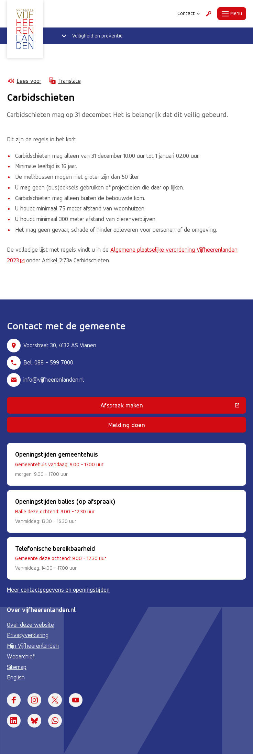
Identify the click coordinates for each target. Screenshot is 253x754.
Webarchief (20, 656)
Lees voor (24, 81)
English (16, 677)
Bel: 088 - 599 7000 (48, 362)
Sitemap (16, 667)
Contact (188, 13)
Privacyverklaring (27, 635)
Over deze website (30, 624)
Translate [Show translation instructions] (64, 81)
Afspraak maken (165, 407)
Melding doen (126, 424)
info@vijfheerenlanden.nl (53, 379)
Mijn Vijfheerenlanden (33, 645)
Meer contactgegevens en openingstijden (58, 589)
